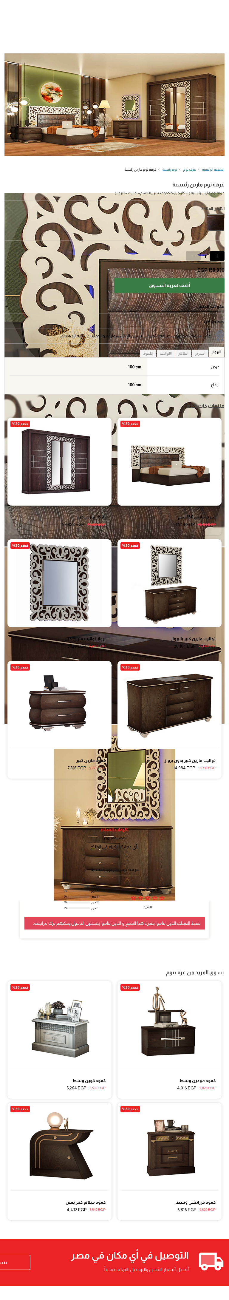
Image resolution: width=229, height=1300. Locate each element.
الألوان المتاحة (213, 209)
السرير (200, 353)
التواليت (166, 353)
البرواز (216, 352)
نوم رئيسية (169, 169)
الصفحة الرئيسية (213, 169)
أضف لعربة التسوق (169, 285)
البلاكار (183, 353)
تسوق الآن (43, 1270)
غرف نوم (189, 169)
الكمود (148, 353)
